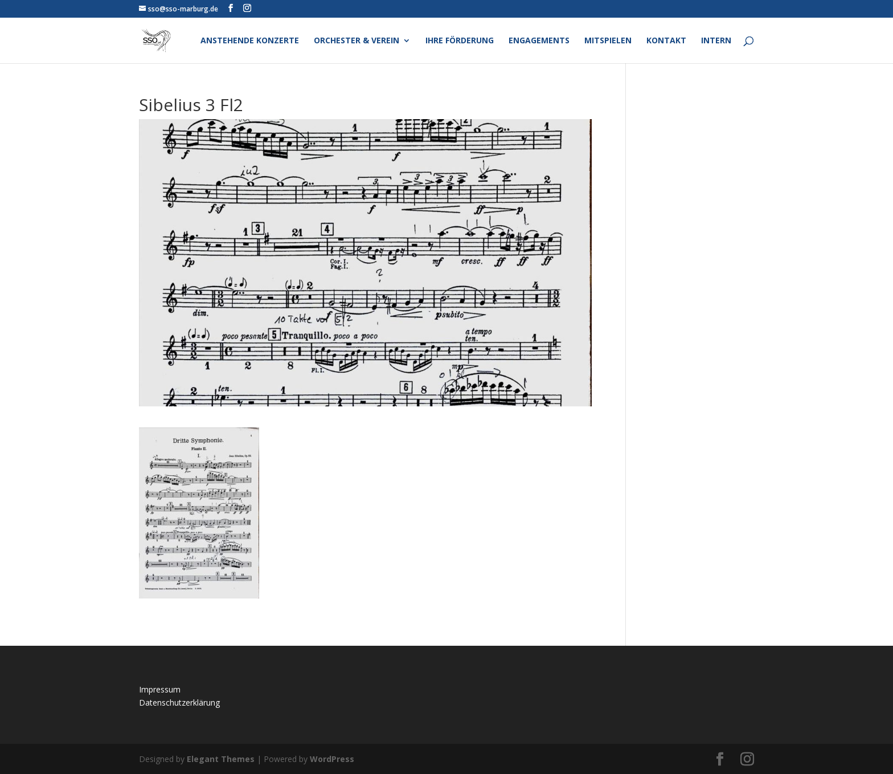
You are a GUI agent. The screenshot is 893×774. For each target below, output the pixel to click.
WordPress (332, 758)
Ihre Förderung (459, 41)
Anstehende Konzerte (249, 41)
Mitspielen (608, 41)
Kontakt (666, 41)
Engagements (539, 41)
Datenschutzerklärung (179, 702)
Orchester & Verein (356, 41)
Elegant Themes (221, 758)
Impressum (160, 689)
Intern (716, 41)
